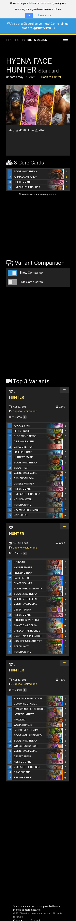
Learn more (44, 15)
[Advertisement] (31, 225)
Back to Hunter (51, 77)
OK (28, 15)
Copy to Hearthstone (25, 411)
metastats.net (33, 909)
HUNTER (16, 397)
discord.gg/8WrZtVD (36, 28)
